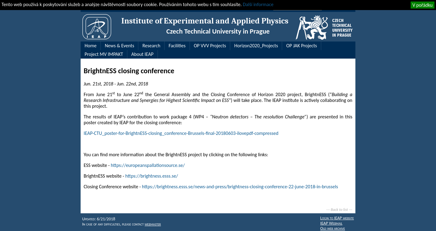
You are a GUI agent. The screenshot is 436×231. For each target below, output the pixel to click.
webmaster (153, 224)
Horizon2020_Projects (256, 46)
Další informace (258, 4)
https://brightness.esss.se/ (151, 176)
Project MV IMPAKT (104, 54)
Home (90, 46)
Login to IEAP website (337, 218)
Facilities (177, 46)
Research (151, 46)
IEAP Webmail (331, 223)
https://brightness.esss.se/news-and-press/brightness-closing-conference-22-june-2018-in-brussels (240, 186)
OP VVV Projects (210, 46)
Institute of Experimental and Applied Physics (204, 21)
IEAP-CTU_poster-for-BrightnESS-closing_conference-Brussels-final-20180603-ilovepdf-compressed (181, 133)
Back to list (339, 209)
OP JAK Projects (301, 46)
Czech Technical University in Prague (218, 31)
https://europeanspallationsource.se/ (148, 165)
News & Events (119, 46)
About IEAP (142, 54)
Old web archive (332, 228)
